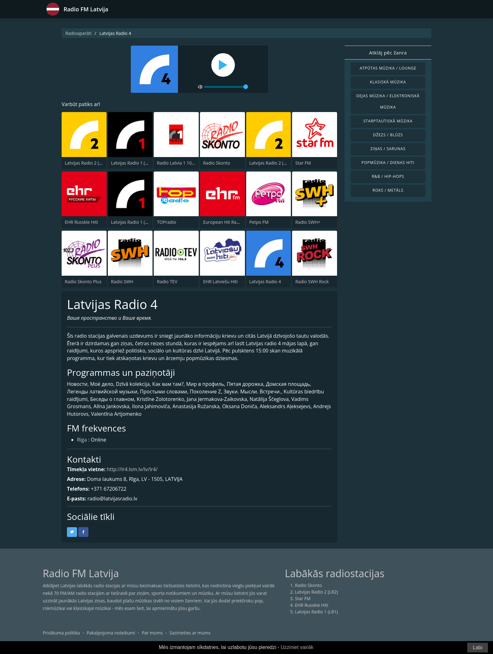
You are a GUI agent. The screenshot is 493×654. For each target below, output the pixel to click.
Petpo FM (259, 222)
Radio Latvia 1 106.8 (177, 163)
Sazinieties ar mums (190, 633)
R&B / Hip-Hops (388, 176)
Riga (82, 440)
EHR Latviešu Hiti (220, 282)
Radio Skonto (216, 163)
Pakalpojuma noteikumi (110, 633)
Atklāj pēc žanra (388, 52)
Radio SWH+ (307, 222)
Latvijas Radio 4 (265, 282)
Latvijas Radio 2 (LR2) (86, 163)
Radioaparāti (78, 33)
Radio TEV (167, 282)
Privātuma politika (61, 633)
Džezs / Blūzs (388, 135)
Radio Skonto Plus (83, 282)
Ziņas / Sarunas (388, 148)
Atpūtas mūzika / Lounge (388, 68)
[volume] (226, 87)
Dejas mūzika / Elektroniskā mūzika (387, 101)
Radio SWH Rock (312, 282)
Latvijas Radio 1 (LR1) (132, 163)
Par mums (152, 633)
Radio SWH (122, 282)
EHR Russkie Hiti (81, 222)
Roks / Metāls (388, 190)
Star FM (303, 163)
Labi (477, 647)
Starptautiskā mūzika (388, 121)
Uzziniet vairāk (297, 647)
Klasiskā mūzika (388, 82)
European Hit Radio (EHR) (229, 222)
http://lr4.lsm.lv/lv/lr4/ (132, 469)
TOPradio (166, 222)
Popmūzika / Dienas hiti (388, 162)
